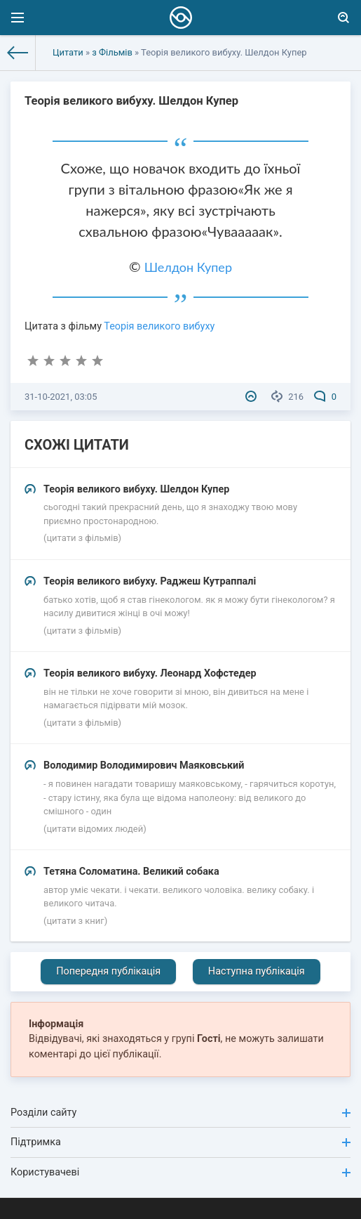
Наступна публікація (256, 971)
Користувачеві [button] (180, 1172)
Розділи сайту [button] (180, 1113)
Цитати (68, 52)
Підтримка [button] (180, 1142)
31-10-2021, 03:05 (61, 396)
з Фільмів (112, 52)
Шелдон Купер (188, 267)
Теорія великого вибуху (159, 326)
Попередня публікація (108, 971)
